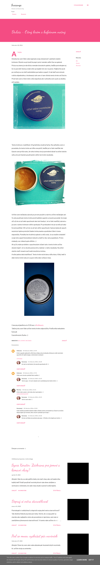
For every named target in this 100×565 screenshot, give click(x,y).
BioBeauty (40, 325)
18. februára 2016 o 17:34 (30, 350)
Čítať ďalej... (57, 490)
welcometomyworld (22, 394)
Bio (77, 61)
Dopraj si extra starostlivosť (30, 501)
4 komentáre (22, 490)
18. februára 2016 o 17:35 (30, 373)
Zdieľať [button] (78, 51)
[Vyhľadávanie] (78, 5)
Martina (19, 389)
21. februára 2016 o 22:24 (35, 361)
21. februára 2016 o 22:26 (35, 415)
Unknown (19, 350)
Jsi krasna (19, 358)
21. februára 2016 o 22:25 (35, 378)
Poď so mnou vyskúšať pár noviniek (35, 536)
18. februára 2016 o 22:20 (30, 408)
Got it (91, 560)
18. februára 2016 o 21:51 (29, 389)
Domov (13, 14)
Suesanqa (16, 5)
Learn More (82, 560)
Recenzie (22, 14)
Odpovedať (21, 369)
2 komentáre (22, 525)
